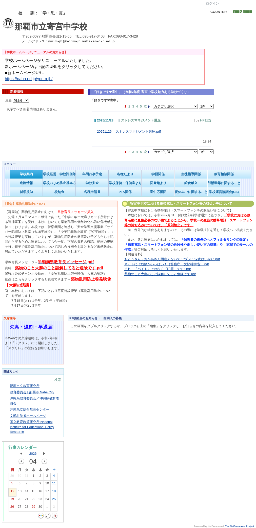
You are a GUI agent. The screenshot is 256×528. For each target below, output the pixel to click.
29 (12, 477)
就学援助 (26, 192)
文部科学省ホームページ (28, 416)
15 (33, 492)
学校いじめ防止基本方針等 (59, 183)
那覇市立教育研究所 (25, 386)
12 (12, 492)
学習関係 (158, 174)
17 (47, 492)
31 (26, 477)
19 (12, 500)
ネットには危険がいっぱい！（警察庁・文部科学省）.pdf (166, 264)
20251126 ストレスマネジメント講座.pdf (129, 131)
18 (54, 492)
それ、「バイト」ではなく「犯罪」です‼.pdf (157, 269)
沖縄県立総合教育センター (29, 409)
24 (47, 500)
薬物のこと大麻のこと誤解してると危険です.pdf (160, 274)
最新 (17, 100)
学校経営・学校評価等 (59, 174)
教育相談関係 (224, 174)
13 (20, 492)
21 (26, 500)
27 (19, 508)
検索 (57, 380)
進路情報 (26, 183)
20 (19, 500)
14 (26, 492)
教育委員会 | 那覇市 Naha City (32, 392)
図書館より (158, 183)
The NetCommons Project (239, 526)
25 (54, 500)
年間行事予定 (92, 174)
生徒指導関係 (191, 174)
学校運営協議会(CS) (224, 192)
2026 (33, 453)
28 (26, 508)
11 (54, 484)
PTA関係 (125, 192)
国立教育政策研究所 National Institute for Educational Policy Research (32, 427)
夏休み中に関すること (191, 192)
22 (33, 500)
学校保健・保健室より (125, 183)
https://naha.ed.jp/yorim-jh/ (29, 79)
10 (47, 484)
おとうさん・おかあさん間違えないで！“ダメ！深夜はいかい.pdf (172, 259)
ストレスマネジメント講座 (141, 120)
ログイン (212, 3)
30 (19, 477)
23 (40, 500)
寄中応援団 (158, 192)
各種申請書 (92, 192)
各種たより (125, 174)
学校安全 (92, 183)
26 (12, 508)
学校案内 (26, 174)
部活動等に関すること (224, 183)
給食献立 (191, 183)
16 (40, 492)
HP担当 (205, 120)
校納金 (59, 192)
